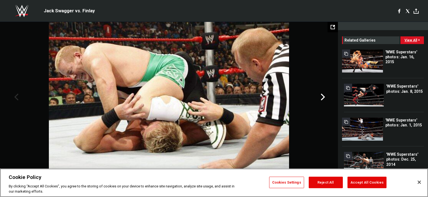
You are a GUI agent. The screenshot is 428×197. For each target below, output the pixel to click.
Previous (15, 97)
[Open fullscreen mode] (333, 27)
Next (322, 97)
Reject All (325, 182)
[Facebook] (399, 11)
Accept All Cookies (367, 182)
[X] (407, 11)
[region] (214, 183)
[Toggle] (416, 11)
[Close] (419, 182)
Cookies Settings (286, 182)
